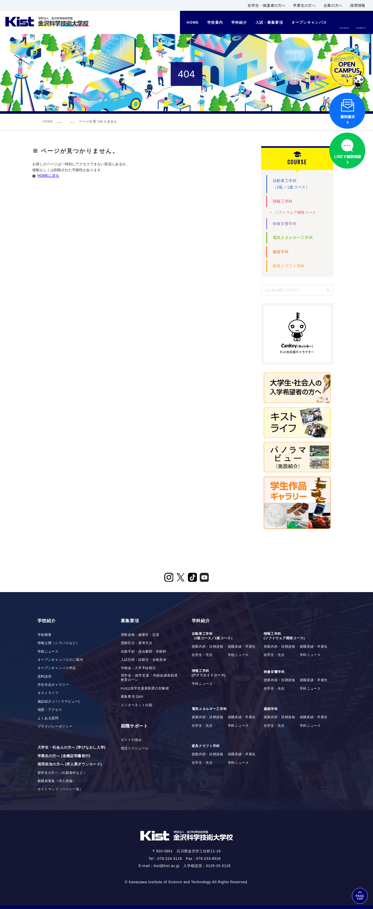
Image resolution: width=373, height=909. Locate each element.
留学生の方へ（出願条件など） (62, 773)
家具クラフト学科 (289, 266)
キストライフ (48, 693)
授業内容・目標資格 (207, 646)
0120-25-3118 (218, 866)
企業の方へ (333, 5)
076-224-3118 (169, 858)
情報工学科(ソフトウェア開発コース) (284, 636)
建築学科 (281, 251)
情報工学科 (283, 201)
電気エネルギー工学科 (293, 237)
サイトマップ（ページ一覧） (60, 789)
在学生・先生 (202, 655)
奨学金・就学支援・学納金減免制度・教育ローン (151, 678)
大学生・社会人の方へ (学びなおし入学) (72, 747)
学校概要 (45, 635)
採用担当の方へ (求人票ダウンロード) (70, 764)
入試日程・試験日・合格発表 (144, 660)
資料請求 (45, 676)
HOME (48, 121)
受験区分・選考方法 (136, 643)
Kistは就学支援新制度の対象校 (145, 688)
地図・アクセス (50, 710)
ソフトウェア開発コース (295, 212)
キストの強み (131, 740)
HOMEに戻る (48, 176)
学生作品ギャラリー (53, 685)
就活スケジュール (135, 748)
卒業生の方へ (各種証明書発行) (64, 756)
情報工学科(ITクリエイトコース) (209, 673)
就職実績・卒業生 (242, 646)
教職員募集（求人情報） (57, 781)
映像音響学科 (285, 223)
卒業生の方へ (304, 5)
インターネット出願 (136, 705)
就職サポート (134, 726)
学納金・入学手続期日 (138, 668)
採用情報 (357, 5)
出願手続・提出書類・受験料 (144, 651)
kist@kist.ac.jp (166, 866)
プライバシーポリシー (55, 726)
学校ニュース (48, 651)
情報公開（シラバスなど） (59, 643)
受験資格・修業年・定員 (140, 635)
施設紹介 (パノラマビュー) (59, 701)
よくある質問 (48, 718)
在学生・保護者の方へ (266, 5)
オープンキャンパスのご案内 (60, 660)
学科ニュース (310, 655)
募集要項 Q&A (132, 696)
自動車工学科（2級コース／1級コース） (213, 636)
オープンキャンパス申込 (57, 668)
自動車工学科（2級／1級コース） (291, 183)
